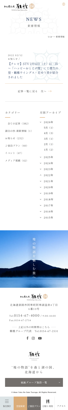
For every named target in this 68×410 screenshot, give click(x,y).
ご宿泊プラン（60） (17, 145)
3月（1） (49, 138)
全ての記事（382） (19, 123)
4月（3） (49, 133)
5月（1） (49, 127)
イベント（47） (14, 153)
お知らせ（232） (15, 138)
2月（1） (49, 144)
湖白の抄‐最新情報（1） (19, 131)
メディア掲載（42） (17, 160)
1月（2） (49, 149)
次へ (43, 91)
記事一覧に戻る (28, 91)
